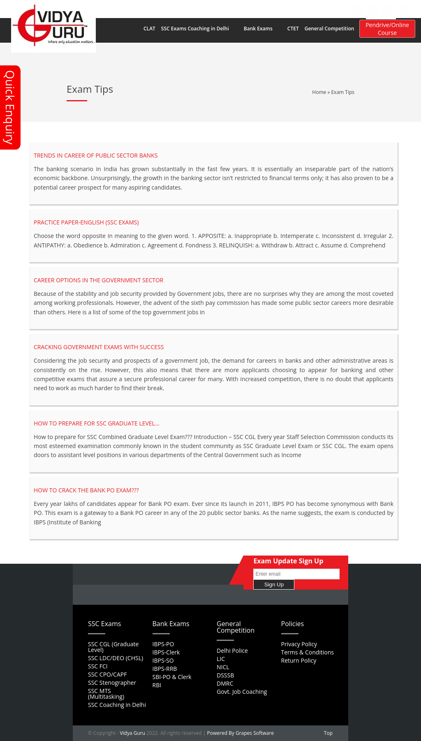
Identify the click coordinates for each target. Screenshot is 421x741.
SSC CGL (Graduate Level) (113, 647)
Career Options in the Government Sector (99, 280)
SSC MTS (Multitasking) (106, 693)
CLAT (149, 28)
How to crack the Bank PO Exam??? (86, 490)
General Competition (333, 28)
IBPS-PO (163, 644)
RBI (157, 685)
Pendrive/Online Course (387, 29)
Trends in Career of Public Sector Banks (95, 155)
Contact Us (286, 8)
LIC (221, 659)
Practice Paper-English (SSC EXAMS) (86, 222)
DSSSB (225, 675)
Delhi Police (232, 650)
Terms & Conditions (307, 652)
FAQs (207, 8)
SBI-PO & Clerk (172, 677)
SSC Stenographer (112, 682)
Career (228, 8)
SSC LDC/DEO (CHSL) (115, 658)
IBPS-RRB (165, 668)
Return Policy (299, 660)
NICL (223, 667)
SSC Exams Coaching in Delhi (199, 28)
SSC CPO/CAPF (107, 674)
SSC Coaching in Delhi (117, 705)
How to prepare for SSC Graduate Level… (97, 423)
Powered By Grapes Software (240, 733)
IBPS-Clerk (166, 652)
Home (158, 8)
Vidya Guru (132, 733)
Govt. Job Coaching (242, 691)
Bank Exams (262, 28)
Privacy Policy (299, 644)
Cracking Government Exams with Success (99, 347)
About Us (183, 8)
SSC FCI (98, 666)
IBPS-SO (163, 660)
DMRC (225, 683)
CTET (293, 28)
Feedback (255, 8)
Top (328, 733)
